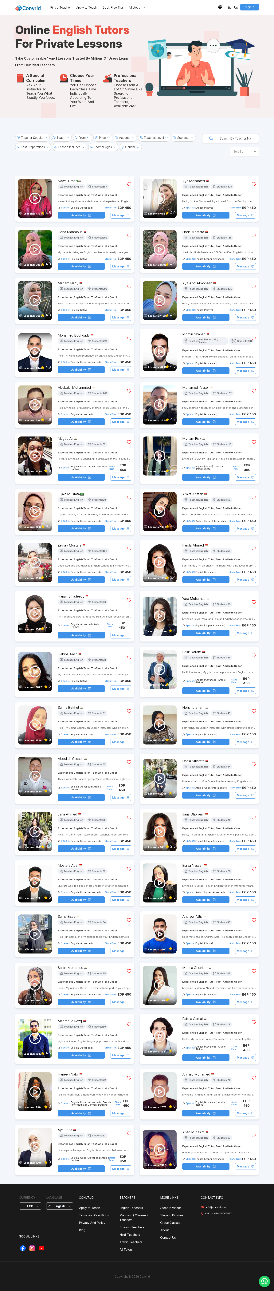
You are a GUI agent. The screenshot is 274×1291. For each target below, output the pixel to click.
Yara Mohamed (194, 599)
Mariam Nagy (68, 283)
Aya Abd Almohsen (197, 283)
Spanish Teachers (131, 1227)
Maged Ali (65, 438)
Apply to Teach (86, 7)
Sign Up (232, 7)
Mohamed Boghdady (74, 335)
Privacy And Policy (92, 1223)
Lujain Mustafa (69, 494)
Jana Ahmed (67, 814)
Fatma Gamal (192, 1019)
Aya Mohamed (193, 181)
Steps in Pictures (171, 1215)
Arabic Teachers (130, 1242)
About (164, 1230)
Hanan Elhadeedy (71, 596)
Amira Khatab (192, 494)
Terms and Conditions (94, 1215)
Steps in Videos (171, 1208)
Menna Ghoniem (195, 968)
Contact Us (168, 1237)
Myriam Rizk (191, 438)
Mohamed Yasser (195, 387)
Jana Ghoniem (193, 814)
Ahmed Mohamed (196, 1074)
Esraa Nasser (192, 865)
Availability (81, 215)
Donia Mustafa (193, 761)
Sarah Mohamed (70, 968)
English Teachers (131, 1208)
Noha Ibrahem (193, 707)
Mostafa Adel (68, 865)
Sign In (249, 7)
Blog (82, 1230)
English (60, 1206)
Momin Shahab (194, 334)
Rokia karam (191, 652)
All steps (137, 7)
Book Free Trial (113, 7)
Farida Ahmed (193, 545)
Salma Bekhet (68, 707)
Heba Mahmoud (70, 232)
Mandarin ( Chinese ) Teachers (133, 1217)
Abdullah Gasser (70, 759)
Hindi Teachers (129, 1235)
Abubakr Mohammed (74, 387)
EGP (30, 1206)
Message (121, 215)
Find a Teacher (60, 7)
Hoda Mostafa (193, 232)
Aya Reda (65, 1130)
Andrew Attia (192, 916)
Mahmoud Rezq (70, 1021)
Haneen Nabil (68, 1074)
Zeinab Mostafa (69, 545)
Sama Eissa (66, 916)
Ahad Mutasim (193, 1132)
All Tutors (126, 1249)
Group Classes (170, 1223)
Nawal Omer (67, 181)
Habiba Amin (67, 654)
